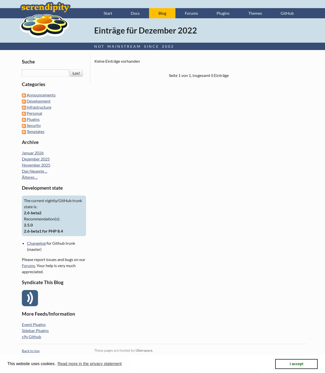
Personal (34, 113)
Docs (135, 13)
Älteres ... (30, 177)
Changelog (36, 243)
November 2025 (36, 165)
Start (108, 13)
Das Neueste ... (34, 171)
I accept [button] (296, 364)
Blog (162, 13)
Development (39, 101)
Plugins (223, 13)
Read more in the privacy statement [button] (90, 364)
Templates (35, 131)
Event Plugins (34, 324)
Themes (255, 13)
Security (34, 125)
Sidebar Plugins (35, 330)
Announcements (41, 94)
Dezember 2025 (36, 158)
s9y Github (31, 336)
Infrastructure (39, 107)
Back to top (31, 351)
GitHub (287, 13)
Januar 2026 (33, 152)
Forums (191, 13)
